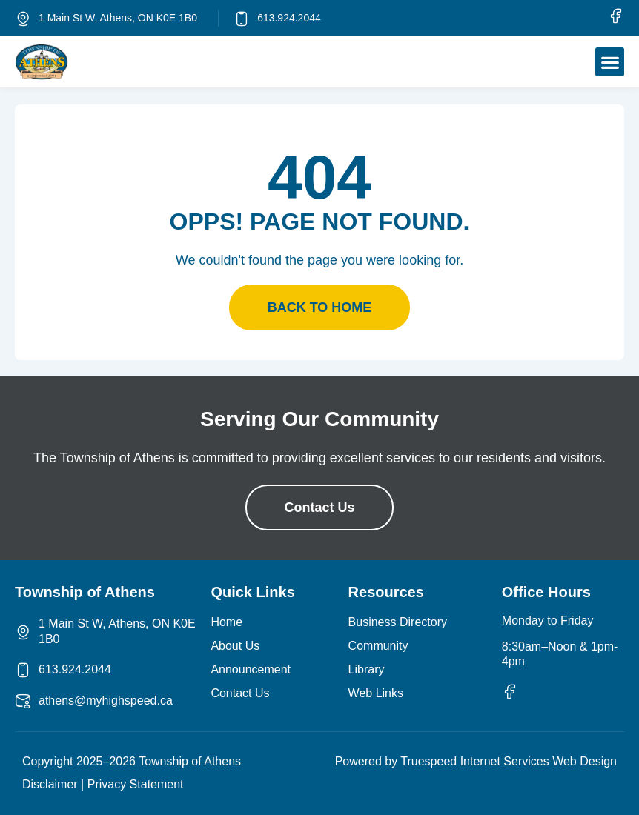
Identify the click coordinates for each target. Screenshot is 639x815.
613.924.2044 (289, 18)
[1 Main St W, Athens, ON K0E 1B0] (23, 18)
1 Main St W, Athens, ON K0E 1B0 (118, 18)
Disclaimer (50, 784)
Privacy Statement (135, 784)
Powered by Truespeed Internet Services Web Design (476, 761)
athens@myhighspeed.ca (106, 700)
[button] (609, 61)
